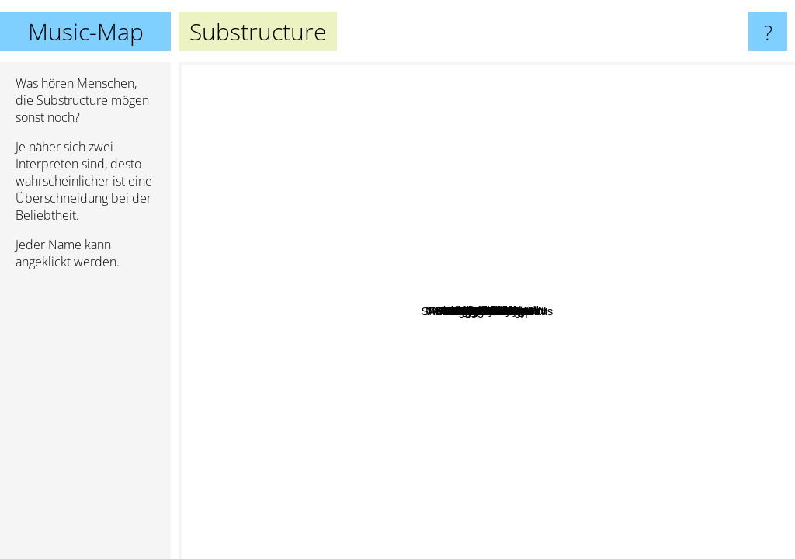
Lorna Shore (381, 412)
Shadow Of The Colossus (493, 391)
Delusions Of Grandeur (653, 231)
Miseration (658, 189)
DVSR (332, 179)
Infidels (600, 496)
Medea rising (523, 303)
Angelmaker (393, 367)
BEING (517, 207)
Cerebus (555, 308)
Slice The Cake (570, 189)
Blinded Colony (599, 394)
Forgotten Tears (669, 345)
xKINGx (490, 252)
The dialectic (417, 307)
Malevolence (571, 407)
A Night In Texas (311, 405)
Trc (638, 403)
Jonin (499, 460)
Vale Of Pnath (606, 439)
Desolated (580, 145)
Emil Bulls (734, 303)
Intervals (260, 227)
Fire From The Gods (662, 461)
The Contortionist (278, 277)
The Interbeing (279, 160)
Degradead (584, 228)
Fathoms (416, 442)
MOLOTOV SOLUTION (298, 301)
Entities (493, 342)
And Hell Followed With (463, 453)
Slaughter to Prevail (313, 366)
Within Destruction (351, 217)
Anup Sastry (301, 230)
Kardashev (622, 289)
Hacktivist (442, 349)
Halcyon (383, 232)
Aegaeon (508, 423)
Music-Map (86, 31)
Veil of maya (458, 95)
